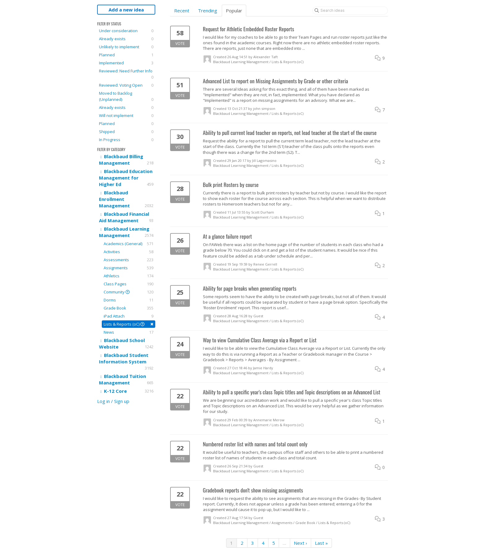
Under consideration (126, 31)
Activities (128, 252)
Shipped (126, 131)
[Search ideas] (350, 11)
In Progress (126, 140)
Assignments (128, 268)
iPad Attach (128, 316)
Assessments (128, 260)
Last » (321, 543)
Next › (300, 543)
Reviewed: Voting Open (126, 85)
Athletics (128, 276)
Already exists (126, 39)
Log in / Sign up (113, 401)
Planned (126, 55)
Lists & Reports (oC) (128, 323)
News (128, 332)
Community (128, 292)
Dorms (128, 300)
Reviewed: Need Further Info (126, 74)
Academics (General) (128, 244)
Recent (181, 10)
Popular (234, 10)
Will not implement (126, 115)
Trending (207, 10)
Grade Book (128, 308)
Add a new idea (126, 10)
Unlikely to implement (126, 47)
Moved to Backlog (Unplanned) (126, 96)
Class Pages (128, 284)
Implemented (126, 63)
